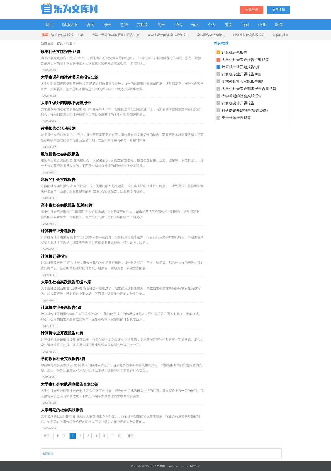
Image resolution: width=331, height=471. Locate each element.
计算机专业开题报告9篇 (241, 67)
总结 (124, 25)
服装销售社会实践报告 (249, 35)
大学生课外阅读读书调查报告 (168, 35)
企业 (262, 25)
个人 (212, 25)
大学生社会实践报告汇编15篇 (245, 60)
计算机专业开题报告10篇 (242, 74)
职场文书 (70, 25)
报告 (107, 25)
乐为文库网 (158, 466)
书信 (178, 25)
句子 (161, 25)
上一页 (61, 436)
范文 (228, 25)
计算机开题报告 (234, 52)
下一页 (116, 436)
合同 (90, 25)
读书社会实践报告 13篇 (67, 35)
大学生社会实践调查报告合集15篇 (249, 89)
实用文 (142, 25)
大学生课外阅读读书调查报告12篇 (115, 35)
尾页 (130, 436)
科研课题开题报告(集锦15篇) (245, 110)
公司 (245, 25)
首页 (49, 25)
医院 (279, 25)
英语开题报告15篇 (236, 118)
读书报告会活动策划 (211, 35)
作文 (195, 25)
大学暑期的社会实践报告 (242, 96)
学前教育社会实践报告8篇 (242, 81)
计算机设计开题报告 (238, 103)
